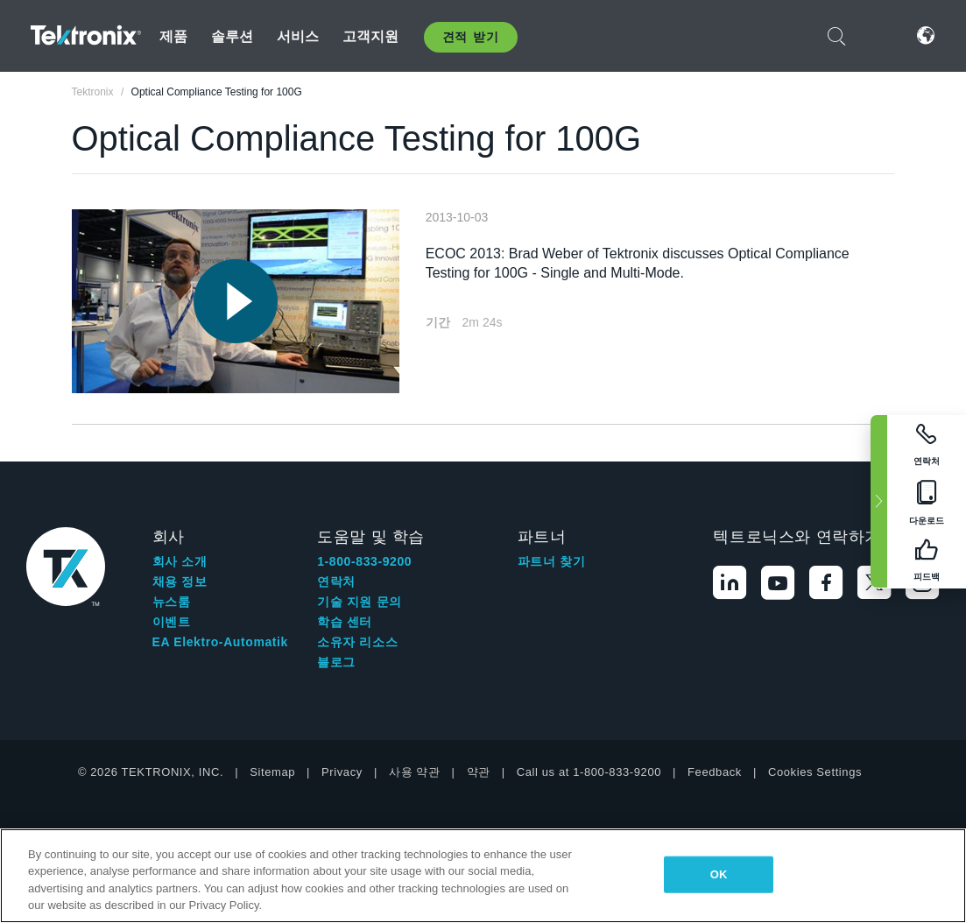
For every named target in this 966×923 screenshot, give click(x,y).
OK (719, 874)
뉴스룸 (171, 602)
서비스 (298, 36)
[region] (483, 875)
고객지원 (370, 36)
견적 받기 (470, 37)
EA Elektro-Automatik (220, 642)
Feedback (714, 772)
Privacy (342, 772)
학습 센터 (344, 622)
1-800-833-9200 (364, 561)
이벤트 (171, 622)
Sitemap (272, 772)
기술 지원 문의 (359, 602)
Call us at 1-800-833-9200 (589, 772)
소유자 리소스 (357, 642)
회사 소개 (180, 561)
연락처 (336, 581)
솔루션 (232, 36)
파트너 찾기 (552, 561)
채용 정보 (180, 581)
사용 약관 (415, 772)
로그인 (881, 35)
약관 (478, 772)
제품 (173, 36)
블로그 (336, 662)
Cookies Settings (815, 772)
